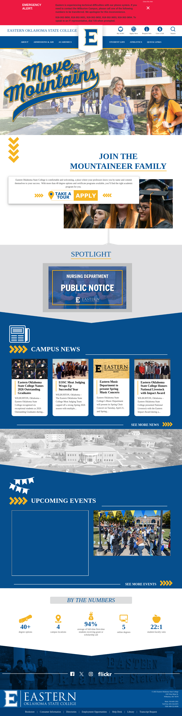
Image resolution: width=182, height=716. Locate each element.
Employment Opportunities (94, 712)
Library (130, 712)
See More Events (140, 584)
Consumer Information (50, 712)
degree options (25, 632)
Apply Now (133, 33)
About (24, 42)
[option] (91, 288)
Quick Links (154, 42)
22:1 (157, 626)
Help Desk (117, 712)
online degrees (123, 632)
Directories (71, 712)
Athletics (136, 42)
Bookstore (30, 712)
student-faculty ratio (156, 632)
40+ (25, 626)
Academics (65, 42)
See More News (145, 425)
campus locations (58, 632)
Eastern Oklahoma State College (42, 30)
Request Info (147, 33)
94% (91, 624)
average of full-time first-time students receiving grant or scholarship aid (91, 632)
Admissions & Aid (43, 42)
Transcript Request (148, 712)
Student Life (117, 42)
